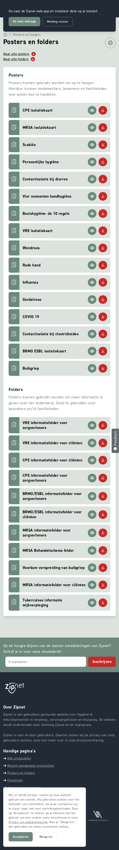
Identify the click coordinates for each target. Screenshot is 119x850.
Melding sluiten (57, 22)
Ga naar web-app (24, 21)
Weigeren (46, 837)
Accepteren (20, 837)
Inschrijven (102, 661)
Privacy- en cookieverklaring (28, 822)
